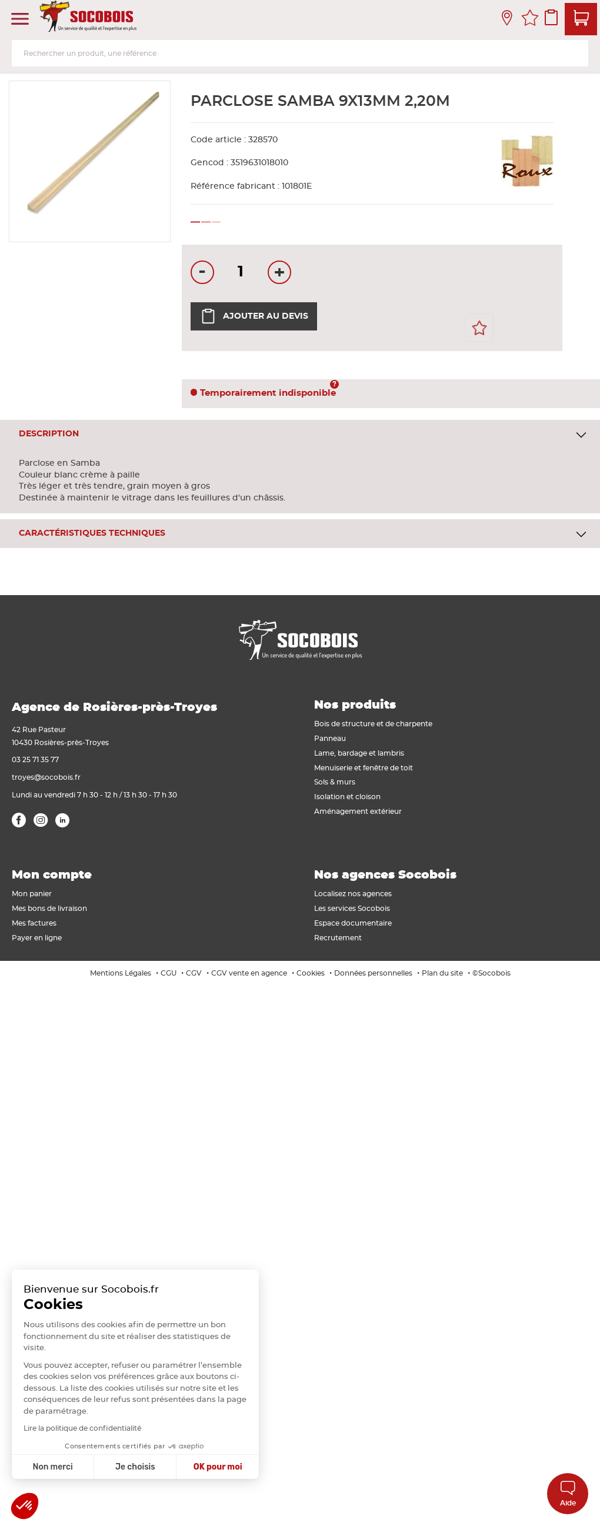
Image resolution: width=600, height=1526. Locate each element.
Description (49, 434)
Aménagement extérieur (358, 811)
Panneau (330, 738)
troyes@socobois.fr (46, 777)
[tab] (300, 434)
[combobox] (300, 53)
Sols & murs (334, 782)
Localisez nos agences (353, 893)
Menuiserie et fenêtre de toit (363, 768)
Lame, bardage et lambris (359, 753)
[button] (25, 1506)
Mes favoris (530, 19)
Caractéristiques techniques (92, 533)
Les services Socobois (352, 908)
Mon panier (32, 893)
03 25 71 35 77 (35, 759)
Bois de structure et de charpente (373, 723)
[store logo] (89, 19)
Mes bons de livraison (49, 908)
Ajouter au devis (253, 316)
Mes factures (34, 923)
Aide (568, 1493)
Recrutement (338, 937)
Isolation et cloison (347, 796)
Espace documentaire (353, 923)
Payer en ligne (37, 937)
